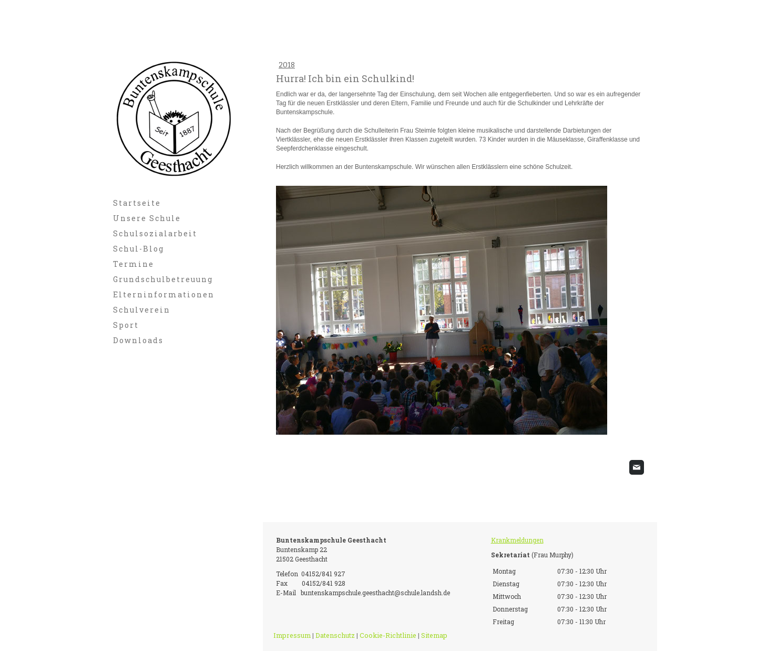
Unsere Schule (147, 218)
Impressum (292, 635)
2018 (287, 65)
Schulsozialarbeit (155, 233)
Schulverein (141, 310)
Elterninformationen (163, 294)
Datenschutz (335, 635)
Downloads (138, 340)
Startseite (137, 203)
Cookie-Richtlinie (388, 635)
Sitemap (434, 635)
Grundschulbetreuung (163, 279)
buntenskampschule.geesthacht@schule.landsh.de (375, 592)
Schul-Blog (138, 249)
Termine (133, 264)
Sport (126, 325)
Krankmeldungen (517, 540)
